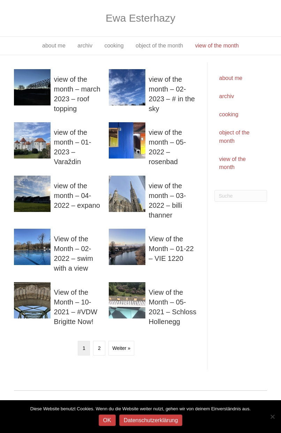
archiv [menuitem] (226, 96)
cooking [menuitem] (228, 114)
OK (107, 420)
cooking (113, 46)
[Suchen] (240, 196)
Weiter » (121, 348)
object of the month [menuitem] (234, 137)
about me (54, 46)
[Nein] (272, 416)
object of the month (159, 46)
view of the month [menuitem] (232, 163)
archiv (84, 46)
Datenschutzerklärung (151, 420)
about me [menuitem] (231, 78)
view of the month (217, 46)
